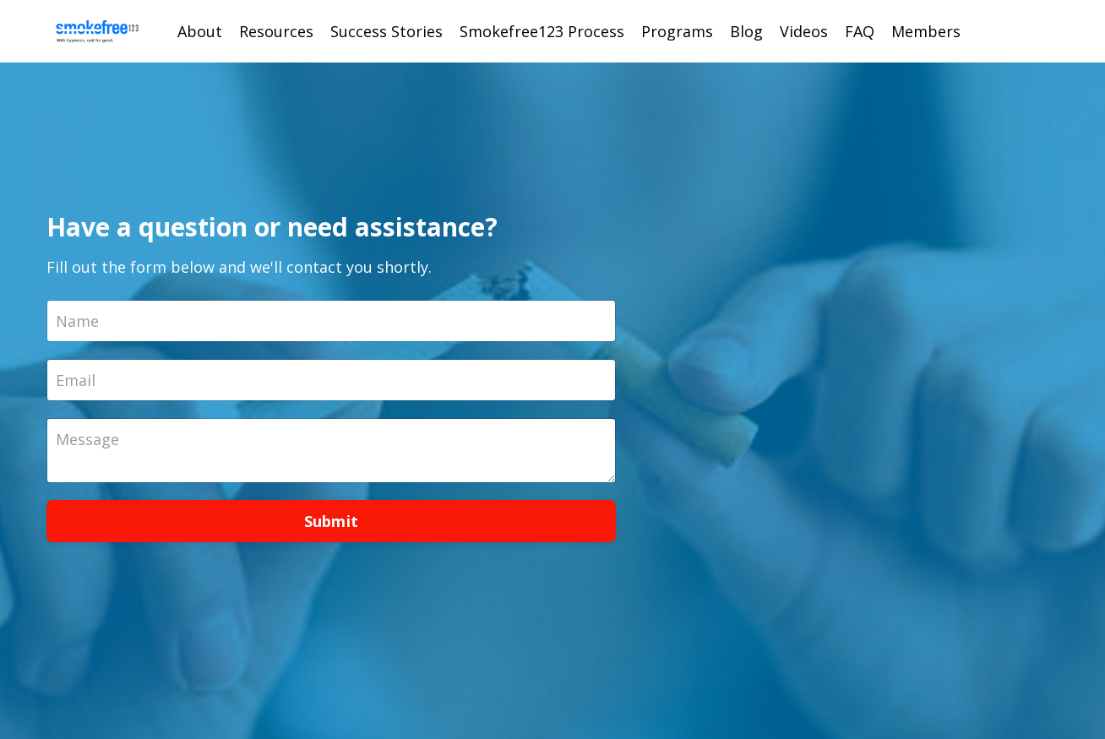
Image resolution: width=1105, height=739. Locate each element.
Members (926, 31)
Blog (746, 31)
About (199, 31)
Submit (331, 521)
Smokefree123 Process (542, 31)
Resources (276, 31)
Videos (804, 31)
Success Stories (386, 31)
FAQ (859, 31)
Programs (677, 31)
